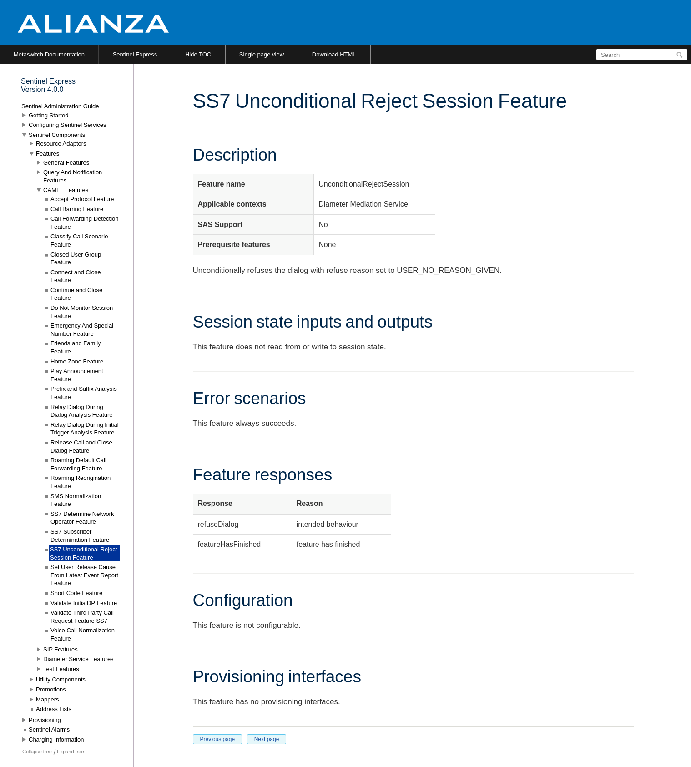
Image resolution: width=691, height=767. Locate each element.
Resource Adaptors (61, 143)
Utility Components (61, 679)
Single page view (261, 54)
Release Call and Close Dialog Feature (81, 446)
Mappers (47, 699)
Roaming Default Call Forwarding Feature (78, 464)
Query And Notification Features (72, 176)
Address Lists (53, 709)
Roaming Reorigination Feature (80, 481)
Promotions (51, 689)
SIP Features (60, 649)
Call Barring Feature (76, 209)
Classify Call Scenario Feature (79, 240)
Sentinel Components (57, 134)
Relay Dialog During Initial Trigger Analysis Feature (84, 428)
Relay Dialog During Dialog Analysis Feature (81, 411)
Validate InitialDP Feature (83, 603)
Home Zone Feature (76, 361)
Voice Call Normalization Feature (82, 634)
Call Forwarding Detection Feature (84, 222)
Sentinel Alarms (49, 729)
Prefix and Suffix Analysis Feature (83, 392)
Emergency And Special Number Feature (81, 329)
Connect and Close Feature (75, 276)
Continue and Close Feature (76, 294)
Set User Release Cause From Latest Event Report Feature (84, 575)
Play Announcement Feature (76, 375)
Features (47, 153)
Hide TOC (198, 54)
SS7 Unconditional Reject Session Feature (83, 553)
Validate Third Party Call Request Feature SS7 (82, 616)
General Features (66, 162)
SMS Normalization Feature (75, 500)
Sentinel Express (135, 54)
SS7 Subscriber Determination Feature (79, 535)
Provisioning (45, 720)
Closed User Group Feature (75, 258)
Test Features (61, 669)
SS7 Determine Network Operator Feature (82, 517)
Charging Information (56, 739)
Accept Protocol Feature (82, 199)
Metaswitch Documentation (49, 54)
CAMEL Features (65, 190)
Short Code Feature (76, 593)
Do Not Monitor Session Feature (81, 311)
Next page (266, 739)
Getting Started (48, 115)
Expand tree (70, 751)
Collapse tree (37, 751)
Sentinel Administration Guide (60, 106)
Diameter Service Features (78, 659)
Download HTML (334, 54)
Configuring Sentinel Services (67, 124)
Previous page (217, 739)
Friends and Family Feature (75, 347)
